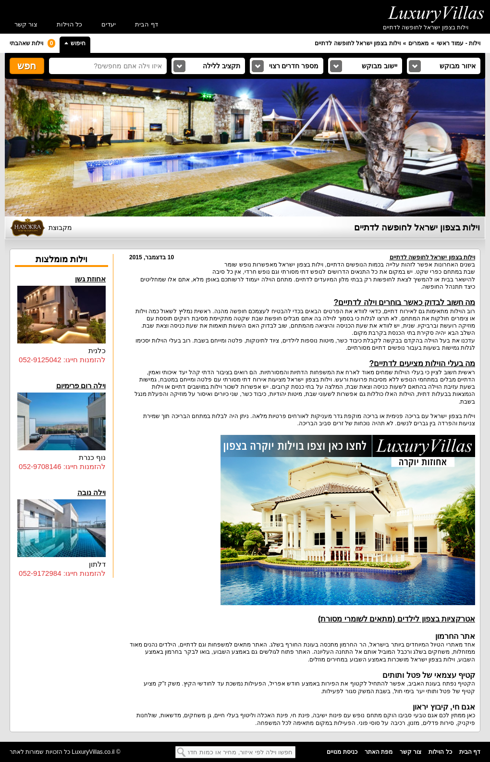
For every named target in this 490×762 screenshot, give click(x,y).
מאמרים (418, 43)
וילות (141, 311)
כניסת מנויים (342, 752)
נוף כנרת (92, 457)
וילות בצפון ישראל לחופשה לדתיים (357, 43)
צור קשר (25, 24)
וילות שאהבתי (32, 43)
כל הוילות (70, 24)
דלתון (97, 564)
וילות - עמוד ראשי (458, 43)
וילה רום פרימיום (61, 415)
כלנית (97, 350)
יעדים (108, 24)
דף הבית (146, 24)
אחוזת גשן (61, 309)
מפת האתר (378, 752)
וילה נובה (61, 522)
